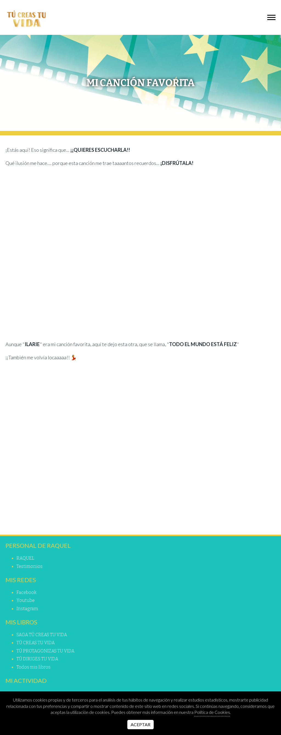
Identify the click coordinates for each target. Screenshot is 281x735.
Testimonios (29, 566)
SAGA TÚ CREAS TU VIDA (41, 634)
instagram (27, 608)
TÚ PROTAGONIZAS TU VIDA (45, 650)
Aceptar (140, 724)
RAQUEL (25, 558)
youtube (25, 600)
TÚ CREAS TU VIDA (35, 642)
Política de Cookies (212, 712)
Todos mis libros (33, 667)
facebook (26, 592)
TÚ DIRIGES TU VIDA (37, 658)
